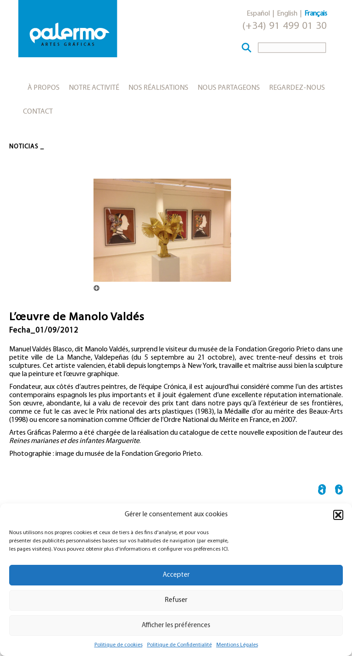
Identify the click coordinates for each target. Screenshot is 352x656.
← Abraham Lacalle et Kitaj (322, 491)
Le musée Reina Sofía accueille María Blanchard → (339, 491)
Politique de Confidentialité (179, 645)
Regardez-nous (297, 88)
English (287, 13)
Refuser (176, 600)
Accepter (176, 575)
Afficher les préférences (176, 625)
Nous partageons (229, 88)
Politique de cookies (118, 645)
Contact (38, 111)
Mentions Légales (237, 645)
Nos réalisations (158, 88)
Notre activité (94, 88)
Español (258, 13)
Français (315, 13)
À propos (44, 88)
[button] (338, 514)
